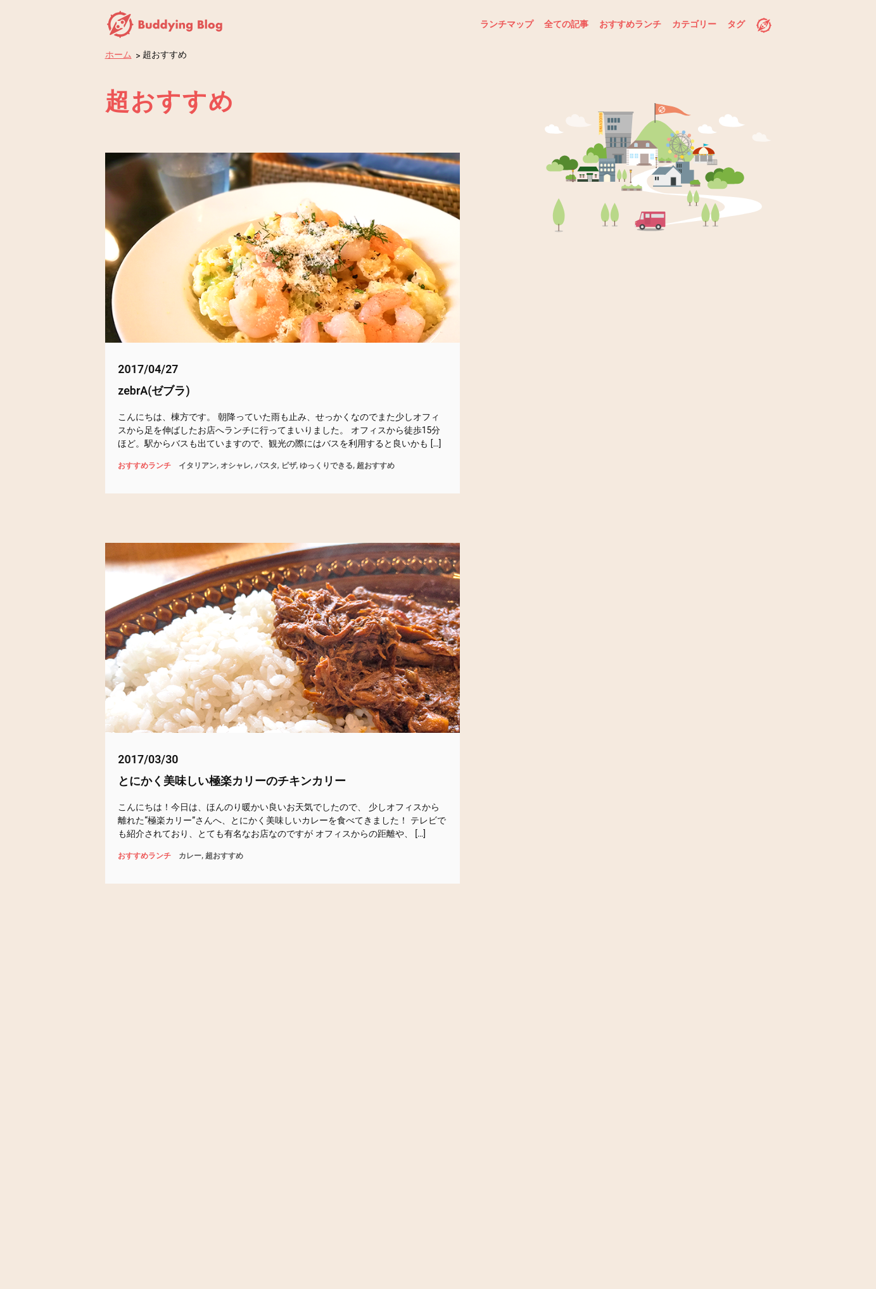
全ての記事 (565, 24)
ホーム (118, 54)
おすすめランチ (630, 24)
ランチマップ (505, 24)
